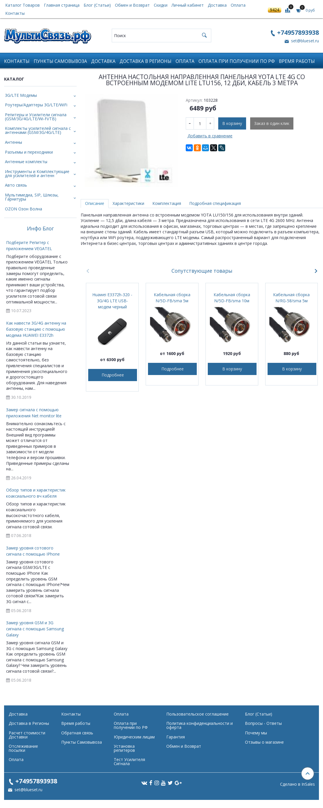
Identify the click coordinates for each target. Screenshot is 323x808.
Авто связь (16, 185)
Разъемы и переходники (29, 152)
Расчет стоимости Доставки (27, 735)
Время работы (297, 61)
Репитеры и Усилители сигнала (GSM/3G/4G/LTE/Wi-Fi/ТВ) (35, 116)
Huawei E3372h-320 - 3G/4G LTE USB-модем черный (112, 301)
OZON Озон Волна (23, 209)
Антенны (13, 142)
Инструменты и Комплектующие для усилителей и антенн (37, 173)
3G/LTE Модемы (21, 95)
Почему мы (256, 733)
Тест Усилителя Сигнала (129, 761)
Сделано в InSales (297, 784)
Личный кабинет (188, 5)
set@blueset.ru (304, 40)
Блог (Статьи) (97, 5)
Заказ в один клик (271, 123)
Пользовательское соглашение (197, 714)
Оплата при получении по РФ (237, 61)
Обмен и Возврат (132, 5)
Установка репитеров (124, 748)
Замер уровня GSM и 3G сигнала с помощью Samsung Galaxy (35, 629)
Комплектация (166, 203)
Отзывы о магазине (264, 742)
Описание (94, 203)
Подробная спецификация (215, 203)
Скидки (160, 5)
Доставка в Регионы (146, 61)
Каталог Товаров (22, 5)
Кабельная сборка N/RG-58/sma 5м (291, 297)
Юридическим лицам (134, 737)
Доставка (217, 5)
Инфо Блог (40, 228)
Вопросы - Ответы (263, 723)
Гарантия (175, 737)
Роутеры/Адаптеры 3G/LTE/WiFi (36, 105)
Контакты (15, 13)
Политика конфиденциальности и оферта (199, 725)
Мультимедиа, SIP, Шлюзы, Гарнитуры (32, 197)
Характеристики (128, 203)
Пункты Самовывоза (60, 61)
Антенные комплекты (26, 161)
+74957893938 (298, 32)
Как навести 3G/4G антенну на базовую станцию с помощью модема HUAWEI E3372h (36, 329)
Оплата (238, 5)
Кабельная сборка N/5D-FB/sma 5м (172, 297)
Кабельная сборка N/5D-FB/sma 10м (232, 297)
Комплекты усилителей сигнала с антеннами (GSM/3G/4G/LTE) (38, 130)
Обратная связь (77, 733)
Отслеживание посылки (23, 748)
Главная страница (62, 5)
